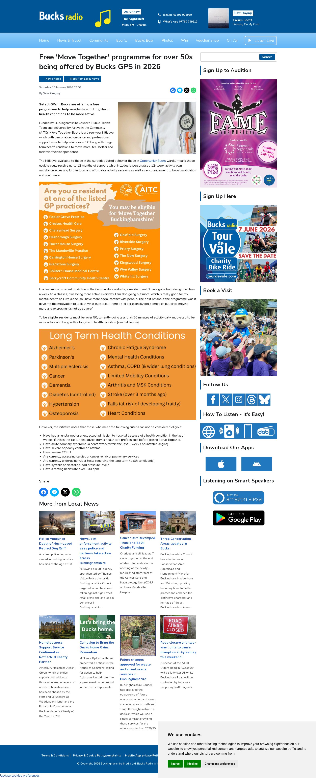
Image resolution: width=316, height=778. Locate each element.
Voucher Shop (207, 40)
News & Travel (69, 40)
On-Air (232, 40)
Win (184, 40)
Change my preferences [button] (220, 763)
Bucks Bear (144, 40)
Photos (167, 40)
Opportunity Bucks (153, 161)
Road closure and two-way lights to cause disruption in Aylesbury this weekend (178, 637)
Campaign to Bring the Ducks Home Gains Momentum (97, 634)
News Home (53, 79)
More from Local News (84, 79)
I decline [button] (192, 763)
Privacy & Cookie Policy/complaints (97, 755)
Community (98, 40)
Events (121, 40)
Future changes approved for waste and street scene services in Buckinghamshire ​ (138, 648)
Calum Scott (242, 20)
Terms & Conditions (55, 755)
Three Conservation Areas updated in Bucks (178, 531)
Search (267, 57)
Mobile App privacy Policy (143, 755)
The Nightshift (133, 19)
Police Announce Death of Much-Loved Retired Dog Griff (57, 531)
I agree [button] (175, 763)
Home (44, 40)
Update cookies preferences (20, 775)
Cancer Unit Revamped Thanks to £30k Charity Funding (138, 530)
